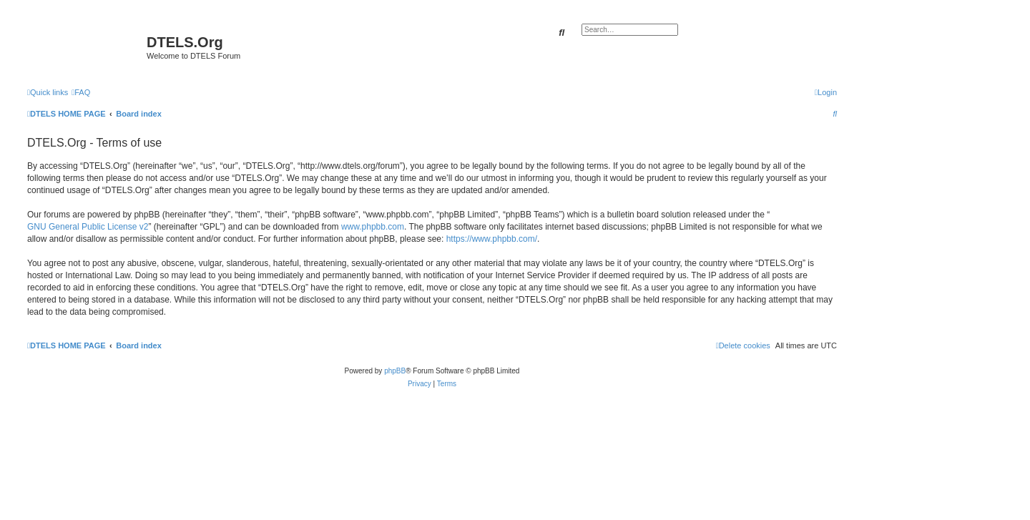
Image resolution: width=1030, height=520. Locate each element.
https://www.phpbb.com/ (491, 239)
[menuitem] (81, 92)
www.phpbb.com (372, 227)
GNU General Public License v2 (87, 227)
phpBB (395, 371)
